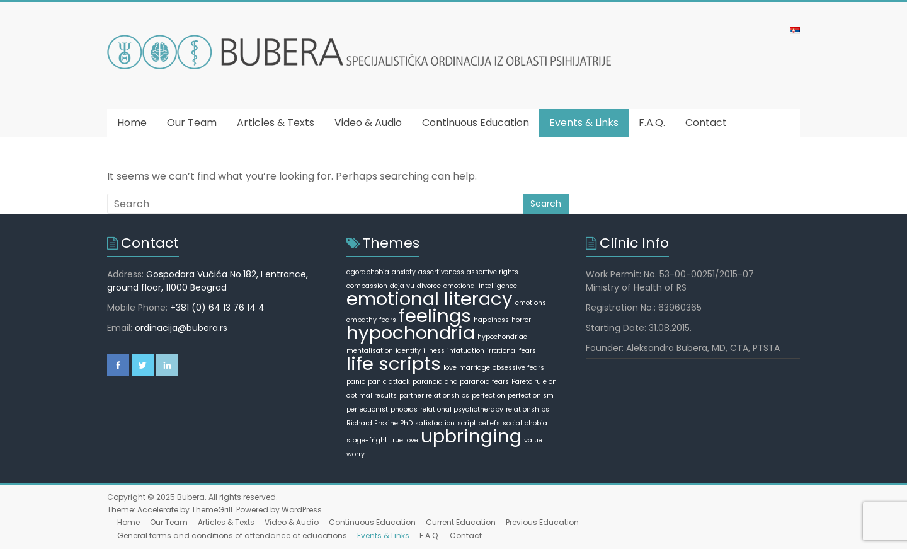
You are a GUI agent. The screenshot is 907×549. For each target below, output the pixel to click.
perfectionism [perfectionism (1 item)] (531, 395)
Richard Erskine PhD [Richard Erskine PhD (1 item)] (379, 423)
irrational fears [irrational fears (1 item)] (511, 350)
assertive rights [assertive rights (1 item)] (492, 272)
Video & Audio (368, 122)
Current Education (461, 522)
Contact (706, 122)
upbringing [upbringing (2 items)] (471, 436)
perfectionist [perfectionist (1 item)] (367, 409)
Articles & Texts (275, 122)
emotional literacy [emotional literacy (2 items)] (429, 298)
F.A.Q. (652, 122)
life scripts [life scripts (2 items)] (393, 363)
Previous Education (542, 522)
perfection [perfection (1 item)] (488, 395)
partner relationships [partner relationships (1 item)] (434, 395)
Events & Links (584, 122)
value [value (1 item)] (533, 440)
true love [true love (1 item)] (404, 440)
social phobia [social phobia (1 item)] (525, 423)
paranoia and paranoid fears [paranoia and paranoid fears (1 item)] (461, 381)
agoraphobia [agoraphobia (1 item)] (367, 272)
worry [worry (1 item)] (355, 454)
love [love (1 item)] (450, 368)
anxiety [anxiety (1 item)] (404, 272)
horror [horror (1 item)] (521, 320)
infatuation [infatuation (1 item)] (465, 350)
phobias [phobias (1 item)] (404, 409)
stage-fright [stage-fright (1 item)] (366, 440)
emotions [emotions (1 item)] (530, 303)
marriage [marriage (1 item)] (474, 368)
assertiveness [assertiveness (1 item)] (441, 272)
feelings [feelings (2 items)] (435, 315)
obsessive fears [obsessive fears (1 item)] (518, 368)
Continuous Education (475, 122)
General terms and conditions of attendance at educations (232, 535)
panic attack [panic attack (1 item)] (389, 381)
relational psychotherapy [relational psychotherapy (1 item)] (461, 409)
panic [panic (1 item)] (355, 381)
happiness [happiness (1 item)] (491, 320)
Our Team (192, 122)
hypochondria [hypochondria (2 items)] (410, 332)
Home (132, 122)
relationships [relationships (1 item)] (527, 409)
